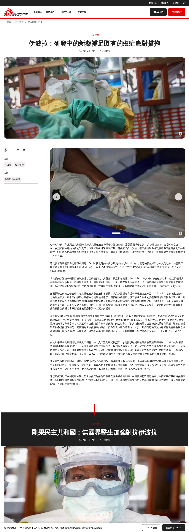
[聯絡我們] (164, 3)
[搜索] (175, 3)
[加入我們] (158, 12)
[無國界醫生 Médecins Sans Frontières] (16, 12)
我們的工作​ (67, 12)
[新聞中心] (153, 3)
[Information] (180, 134)
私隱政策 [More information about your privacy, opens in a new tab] (98, 527)
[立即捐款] (176, 12)
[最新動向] (38, 12)
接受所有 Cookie (173, 527)
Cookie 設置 (151, 527)
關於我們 (51, 12)
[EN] (184, 3)
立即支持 (83, 12)
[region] (94, 527)
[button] (116, 233)
